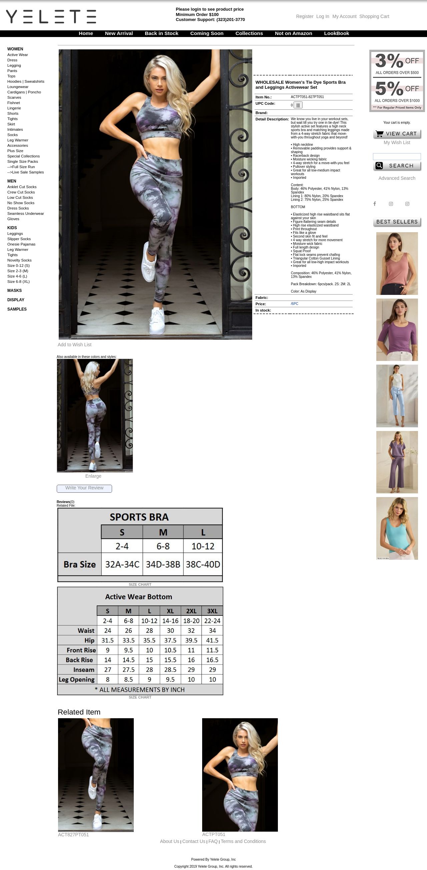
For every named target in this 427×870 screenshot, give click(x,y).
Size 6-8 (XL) (18, 282)
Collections (249, 33)
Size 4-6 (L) (17, 276)
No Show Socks (20, 203)
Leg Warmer (17, 140)
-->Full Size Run (21, 167)
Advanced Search (397, 178)
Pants (12, 71)
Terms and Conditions (243, 841)
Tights (12, 119)
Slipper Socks (19, 239)
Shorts (12, 113)
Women (15, 49)
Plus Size (15, 151)
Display (15, 300)
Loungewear (17, 87)
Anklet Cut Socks (22, 187)
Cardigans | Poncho (24, 92)
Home (86, 33)
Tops (11, 76)
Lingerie (14, 108)
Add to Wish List (74, 344)
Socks (12, 135)
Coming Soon (207, 33)
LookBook (336, 33)
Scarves (14, 97)
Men (11, 181)
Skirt (11, 124)
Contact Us (193, 841)
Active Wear (17, 55)
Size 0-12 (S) (18, 266)
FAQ (213, 841)
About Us (169, 841)
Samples (17, 309)
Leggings (15, 234)
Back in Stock (161, 33)
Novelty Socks (19, 260)
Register (305, 16)
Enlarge (93, 476)
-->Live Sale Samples (25, 172)
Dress (12, 60)
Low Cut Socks (20, 197)
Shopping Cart (374, 16)
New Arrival (119, 33)
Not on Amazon (293, 33)
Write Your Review (84, 487)
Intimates (15, 129)
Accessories (17, 145)
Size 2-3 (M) (17, 271)
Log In (322, 16)
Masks (14, 290)
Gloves (13, 219)
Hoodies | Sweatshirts (25, 81)
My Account (344, 16)
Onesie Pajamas (21, 244)
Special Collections (23, 156)
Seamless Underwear (25, 213)
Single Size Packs (22, 161)
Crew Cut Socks (21, 192)
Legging (14, 65)
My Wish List (397, 142)
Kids (12, 228)
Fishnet (13, 103)
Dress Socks (18, 208)
